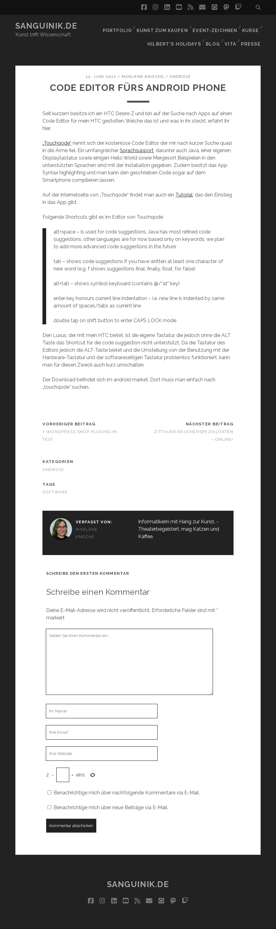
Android (180, 63)
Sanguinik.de (46, 25)
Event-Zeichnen (214, 26)
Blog (212, 33)
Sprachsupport (137, 137)
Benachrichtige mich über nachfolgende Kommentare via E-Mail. (127, 779)
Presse (252, 33)
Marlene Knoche (143, 63)
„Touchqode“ (56, 130)
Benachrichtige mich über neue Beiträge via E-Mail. (111, 794)
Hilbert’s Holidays (174, 33)
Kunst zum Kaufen (163, 26)
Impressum (149, 922)
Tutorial (184, 182)
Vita (231, 33)
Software (55, 479)
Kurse (250, 26)
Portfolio (119, 26)
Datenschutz (184, 922)
